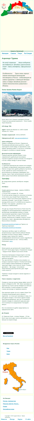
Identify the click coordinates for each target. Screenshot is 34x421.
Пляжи (5, 406)
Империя (5, 53)
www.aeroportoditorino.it (21, 138)
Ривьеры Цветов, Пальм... (11, 403)
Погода (12, 419)
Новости (4, 419)
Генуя (20, 53)
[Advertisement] (17, 33)
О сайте (28, 419)
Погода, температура (9, 401)
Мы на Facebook (8, 336)
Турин (8, 351)
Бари (8, 354)
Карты (20, 419)
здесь (11, 241)
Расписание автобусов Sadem (10, 224)
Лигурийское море (8, 409)
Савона (13, 53)
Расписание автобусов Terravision (11, 227)
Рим (8, 348)
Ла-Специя (28, 53)
